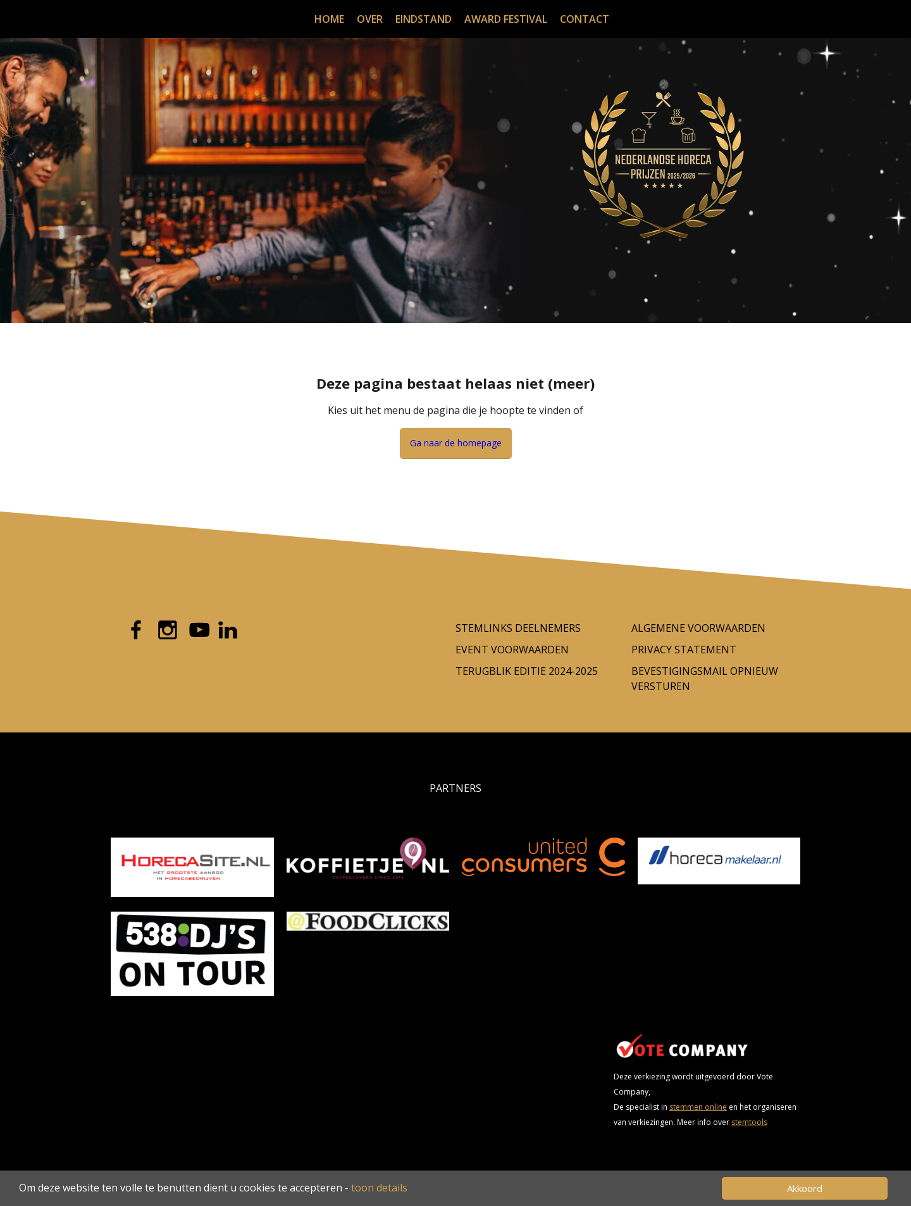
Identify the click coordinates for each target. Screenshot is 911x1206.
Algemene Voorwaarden (698, 628)
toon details (379, 1188)
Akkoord (804, 1188)
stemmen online (698, 1107)
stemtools (749, 1122)
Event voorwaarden (512, 649)
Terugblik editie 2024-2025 (527, 671)
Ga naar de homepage (456, 443)
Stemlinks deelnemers (518, 628)
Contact (584, 19)
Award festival (505, 19)
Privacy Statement (683, 649)
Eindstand (423, 19)
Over (370, 19)
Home (329, 19)
